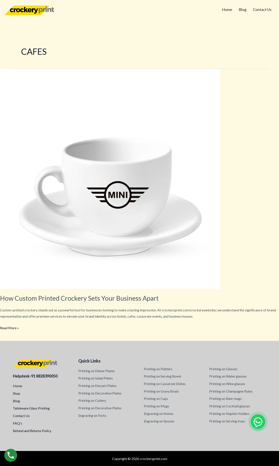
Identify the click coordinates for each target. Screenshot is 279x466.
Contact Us (262, 9)
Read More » (9, 327)
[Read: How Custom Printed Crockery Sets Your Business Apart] (110, 178)
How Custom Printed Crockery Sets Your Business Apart (79, 298)
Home (227, 9)
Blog (242, 9)
